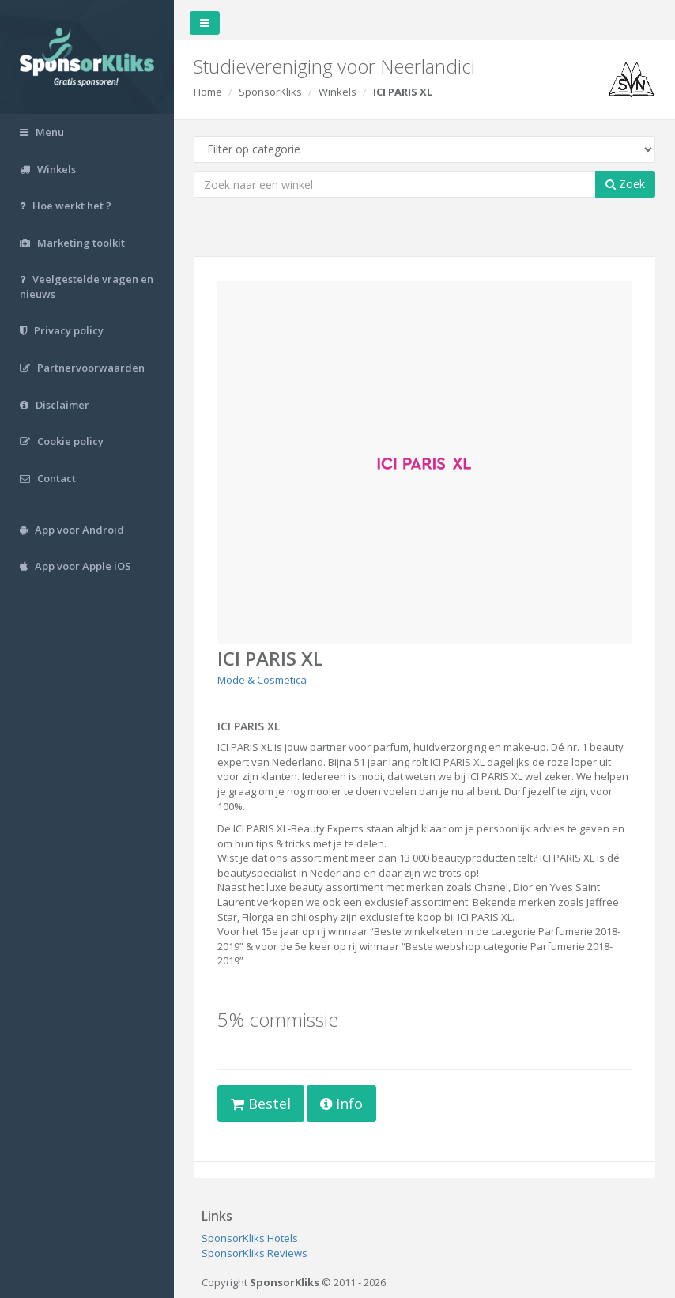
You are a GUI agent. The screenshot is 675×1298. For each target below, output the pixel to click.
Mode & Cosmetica (262, 680)
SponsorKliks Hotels (250, 1238)
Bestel (261, 1103)
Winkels (337, 92)
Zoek (625, 183)
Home (208, 92)
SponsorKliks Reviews (254, 1253)
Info (341, 1103)
